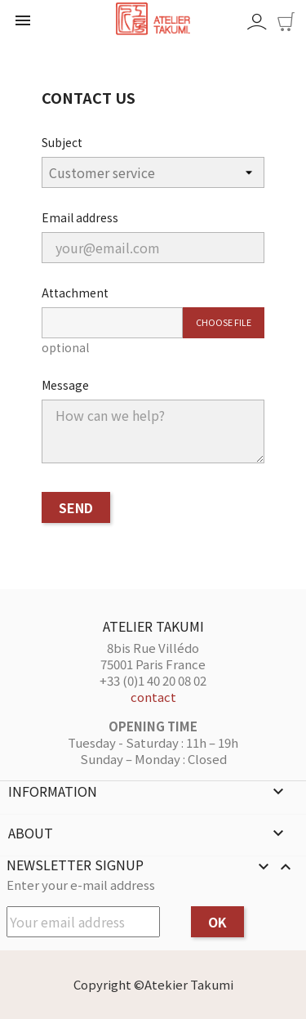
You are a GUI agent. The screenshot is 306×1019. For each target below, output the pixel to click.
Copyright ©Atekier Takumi (153, 984)
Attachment (75, 292)
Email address (80, 217)
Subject (62, 142)
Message (65, 385)
